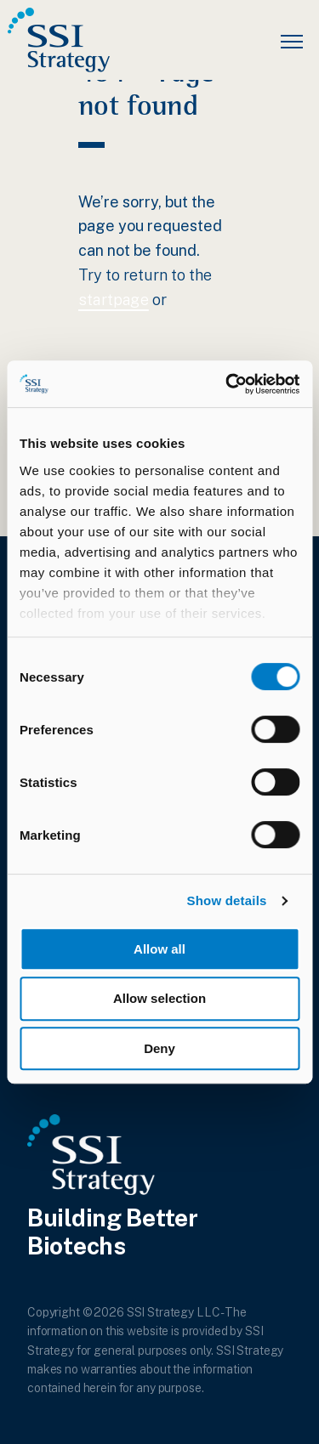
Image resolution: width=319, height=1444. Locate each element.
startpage (113, 300)
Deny (159, 1048)
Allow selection (159, 998)
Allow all (159, 949)
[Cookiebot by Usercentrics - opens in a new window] (227, 384)
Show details (226, 901)
